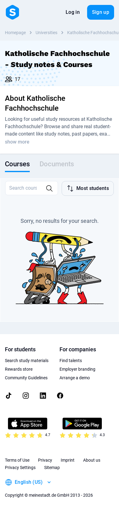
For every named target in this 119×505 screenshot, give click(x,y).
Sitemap (52, 462)
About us (91, 454)
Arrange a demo (75, 372)
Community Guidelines (26, 372)
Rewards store (19, 363)
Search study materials (26, 355)
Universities (46, 32)
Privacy (45, 454)
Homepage (15, 32)
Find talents (71, 355)
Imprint (68, 454)
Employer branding (77, 363)
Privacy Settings (20, 462)
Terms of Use (17, 454)
